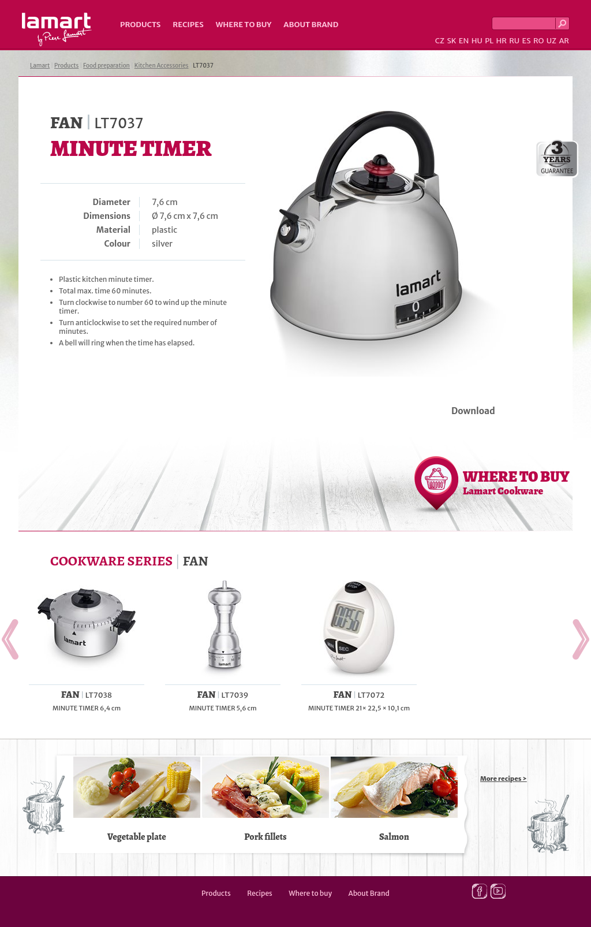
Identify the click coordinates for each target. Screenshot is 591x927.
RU (514, 41)
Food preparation (106, 65)
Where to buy (244, 24)
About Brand (310, 24)
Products (140, 24)
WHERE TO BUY (516, 482)
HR (501, 41)
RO (538, 41)
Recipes (188, 24)
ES (526, 41)
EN (464, 41)
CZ (439, 41)
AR (564, 41)
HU (477, 41)
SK (451, 41)
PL (489, 41)
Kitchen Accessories (161, 65)
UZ (551, 41)
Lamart (56, 29)
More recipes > (503, 779)
